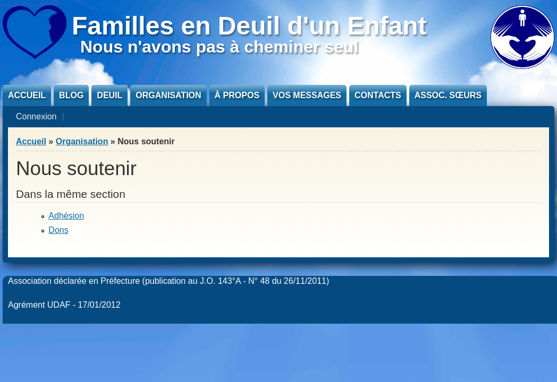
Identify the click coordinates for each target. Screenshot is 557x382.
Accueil (27, 95)
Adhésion (66, 215)
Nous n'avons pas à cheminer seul (219, 46)
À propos (237, 95)
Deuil (109, 95)
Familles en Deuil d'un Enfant (249, 26)
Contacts (378, 95)
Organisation (168, 95)
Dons (58, 230)
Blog (71, 95)
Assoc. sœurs (448, 95)
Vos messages (307, 95)
